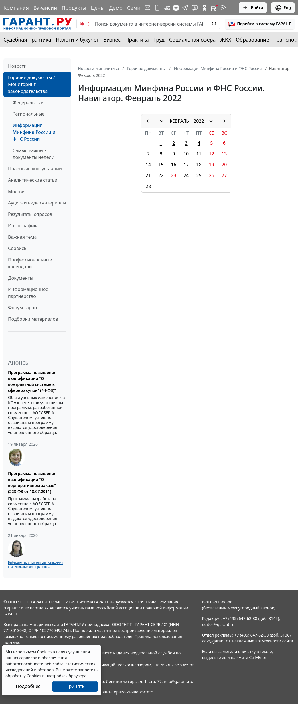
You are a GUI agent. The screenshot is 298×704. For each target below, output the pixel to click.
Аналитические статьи (32, 180)
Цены (97, 7)
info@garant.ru (178, 681)
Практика (137, 39)
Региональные (28, 114)
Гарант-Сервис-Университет (124, 692)
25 (198, 175)
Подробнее (28, 686)
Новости (17, 66)
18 (198, 164)
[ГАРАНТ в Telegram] (185, 7)
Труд (159, 39)
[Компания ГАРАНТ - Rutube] (214, 7)
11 (198, 154)
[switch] (84, 24)
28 (148, 186)
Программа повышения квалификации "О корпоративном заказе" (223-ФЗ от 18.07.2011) (32, 482)
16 (173, 164)
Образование (252, 39)
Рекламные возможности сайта (262, 641)
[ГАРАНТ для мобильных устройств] (157, 7)
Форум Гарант (23, 307)
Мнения (17, 191)
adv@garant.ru (216, 641)
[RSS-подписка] (223, 7)
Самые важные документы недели (33, 153)
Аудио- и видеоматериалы (37, 203)
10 (186, 154)
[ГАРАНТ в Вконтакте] (166, 7)
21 (148, 175)
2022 (199, 121)
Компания (16, 7)
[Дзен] (176, 8)
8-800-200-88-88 (217, 602)
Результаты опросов (30, 214)
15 (160, 164)
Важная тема (22, 237)
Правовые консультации (35, 168)
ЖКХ (225, 39)
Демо (116, 7)
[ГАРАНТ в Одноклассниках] (204, 7)
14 (148, 164)
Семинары (140, 7)
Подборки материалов (33, 319)
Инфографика (23, 225)
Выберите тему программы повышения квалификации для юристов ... (35, 564)
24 (186, 175)
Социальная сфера (192, 39)
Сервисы (17, 248)
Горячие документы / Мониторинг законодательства (31, 84)
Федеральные (28, 102)
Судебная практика (27, 39)
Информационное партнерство (28, 292)
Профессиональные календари (30, 263)
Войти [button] (252, 7)
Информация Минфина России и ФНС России (34, 132)
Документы (20, 278)
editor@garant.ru (218, 624)
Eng (283, 7)
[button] (260, 24)
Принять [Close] (75, 686)
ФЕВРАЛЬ (179, 121)
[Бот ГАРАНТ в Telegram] (194, 7)
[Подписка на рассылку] (147, 7)
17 (186, 164)
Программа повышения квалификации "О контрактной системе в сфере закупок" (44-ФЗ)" (32, 381)
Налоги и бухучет (77, 39)
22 (160, 175)
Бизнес (112, 39)
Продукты (74, 7)
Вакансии (45, 7)
